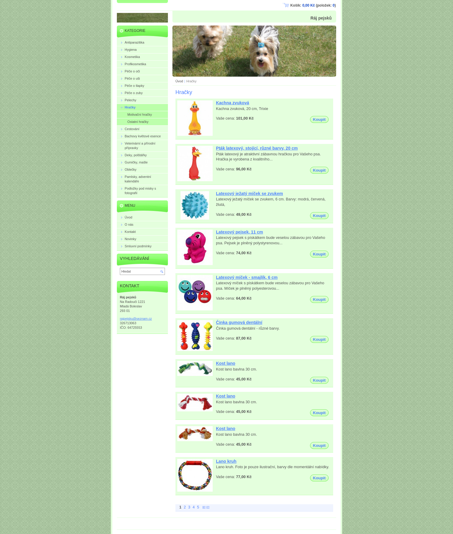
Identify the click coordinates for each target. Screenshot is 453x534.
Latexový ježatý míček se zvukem (249, 193)
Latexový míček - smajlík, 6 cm (247, 277)
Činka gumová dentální (239, 322)
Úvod (179, 81)
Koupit (319, 119)
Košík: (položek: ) (313, 5)
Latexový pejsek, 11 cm (239, 232)
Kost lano (225, 363)
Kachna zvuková (232, 102)
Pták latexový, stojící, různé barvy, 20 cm (257, 148)
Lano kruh (226, 461)
